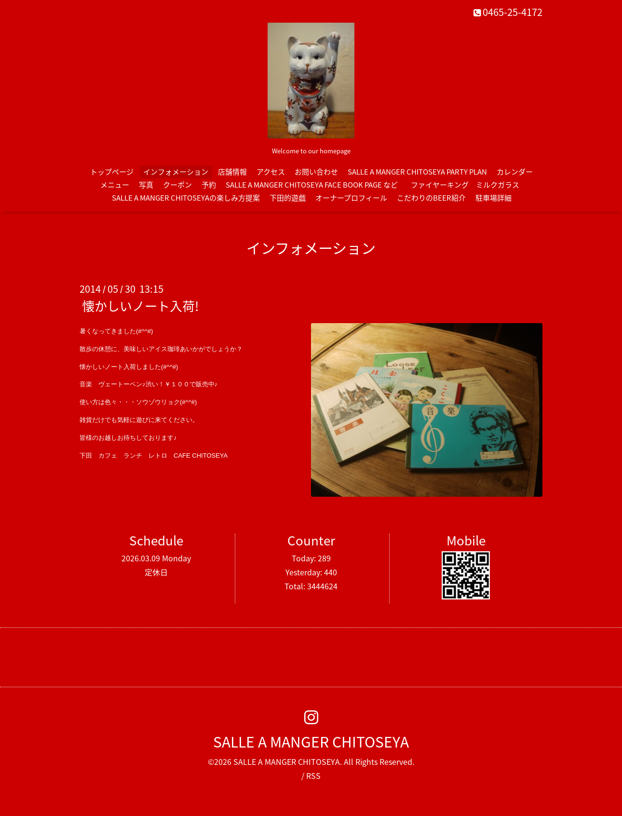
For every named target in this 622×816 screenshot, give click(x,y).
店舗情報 (232, 171)
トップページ (112, 171)
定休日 (156, 572)
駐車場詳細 (493, 197)
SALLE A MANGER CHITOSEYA (311, 741)
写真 (146, 184)
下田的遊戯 (288, 197)
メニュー (114, 184)
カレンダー (515, 171)
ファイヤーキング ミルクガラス (469, 184)
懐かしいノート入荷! (140, 306)
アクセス (271, 171)
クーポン (177, 184)
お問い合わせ (316, 171)
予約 (209, 184)
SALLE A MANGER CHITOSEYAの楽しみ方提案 (186, 197)
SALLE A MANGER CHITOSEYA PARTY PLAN (417, 171)
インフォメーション (175, 171)
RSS (313, 775)
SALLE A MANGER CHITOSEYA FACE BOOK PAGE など (312, 184)
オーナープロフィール (351, 197)
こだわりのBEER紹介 (431, 197)
